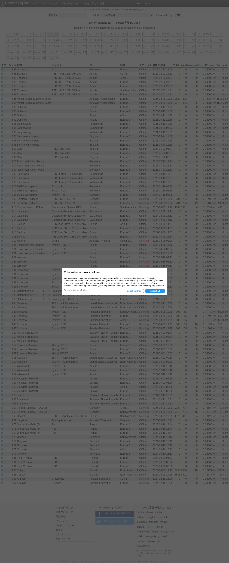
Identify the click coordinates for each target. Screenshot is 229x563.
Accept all (155, 291)
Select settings (134, 291)
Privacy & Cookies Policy (75, 290)
